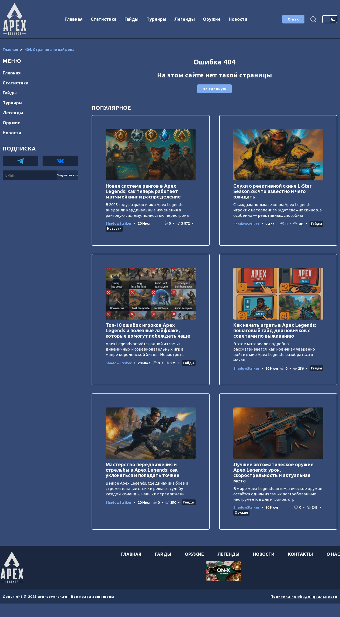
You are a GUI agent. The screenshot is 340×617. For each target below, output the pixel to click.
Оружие (212, 19)
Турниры (156, 19)
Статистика (103, 19)
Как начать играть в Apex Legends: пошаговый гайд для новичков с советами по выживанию (274, 330)
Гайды (131, 19)
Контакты (300, 554)
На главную (214, 89)
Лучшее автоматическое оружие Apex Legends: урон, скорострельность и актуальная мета (273, 472)
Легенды (184, 19)
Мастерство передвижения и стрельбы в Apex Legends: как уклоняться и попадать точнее (142, 470)
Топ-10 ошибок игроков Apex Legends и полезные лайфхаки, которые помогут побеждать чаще (148, 330)
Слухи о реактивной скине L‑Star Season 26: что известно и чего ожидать (272, 191)
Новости (238, 19)
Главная (74, 19)
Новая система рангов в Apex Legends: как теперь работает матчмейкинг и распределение (143, 191)
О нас (293, 19)
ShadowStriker (119, 223)
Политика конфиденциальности (303, 596)
